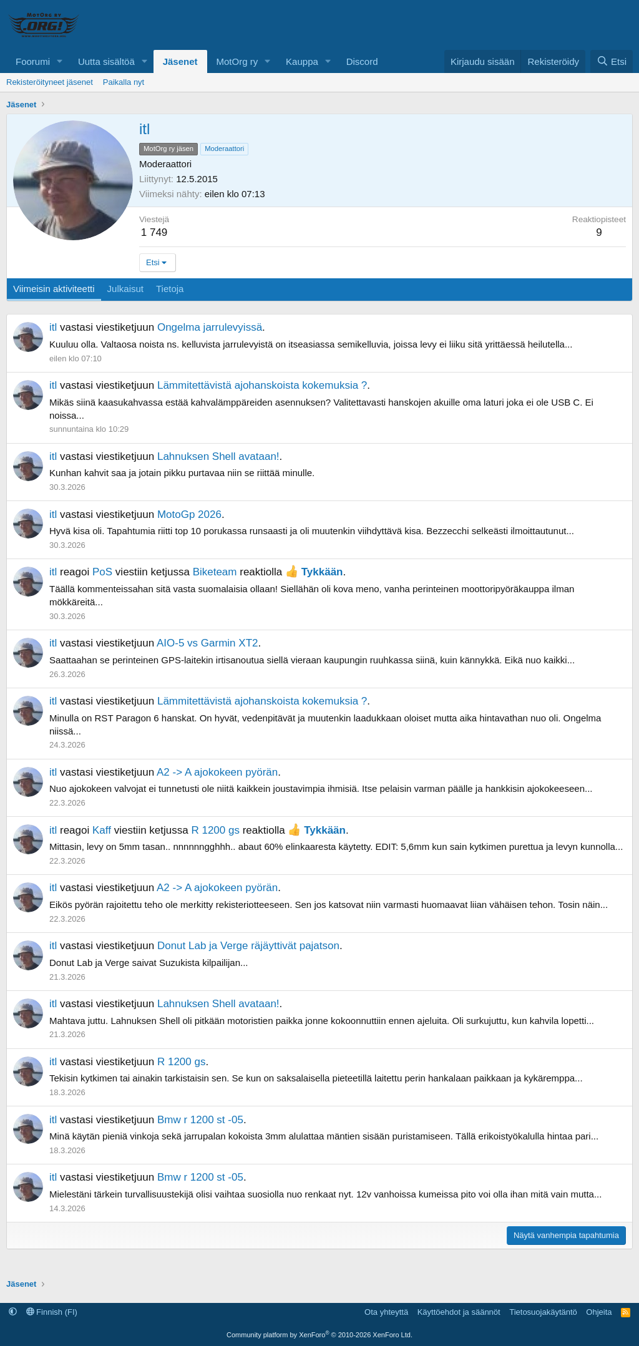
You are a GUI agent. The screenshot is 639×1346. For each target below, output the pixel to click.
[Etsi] (611, 61)
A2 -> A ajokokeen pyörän (217, 772)
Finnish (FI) (51, 1312)
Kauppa (302, 61)
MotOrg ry (237, 61)
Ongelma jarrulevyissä (209, 327)
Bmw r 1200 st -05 (200, 1120)
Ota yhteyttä (386, 1312)
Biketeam (215, 572)
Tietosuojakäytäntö (543, 1312)
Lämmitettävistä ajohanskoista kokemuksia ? (262, 385)
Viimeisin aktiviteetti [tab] (54, 288)
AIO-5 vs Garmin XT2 (207, 643)
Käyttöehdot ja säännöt (458, 1312)
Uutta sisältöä (106, 61)
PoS (102, 572)
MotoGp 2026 (189, 514)
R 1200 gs (215, 830)
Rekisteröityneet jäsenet (49, 82)
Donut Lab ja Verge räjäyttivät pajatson (248, 946)
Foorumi (33, 61)
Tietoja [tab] (169, 288)
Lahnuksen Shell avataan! (218, 456)
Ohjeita (599, 1312)
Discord (362, 61)
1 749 (154, 232)
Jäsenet (180, 61)
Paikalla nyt (123, 82)
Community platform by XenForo (319, 1335)
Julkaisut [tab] (125, 288)
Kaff (101, 830)
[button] (60, 61)
